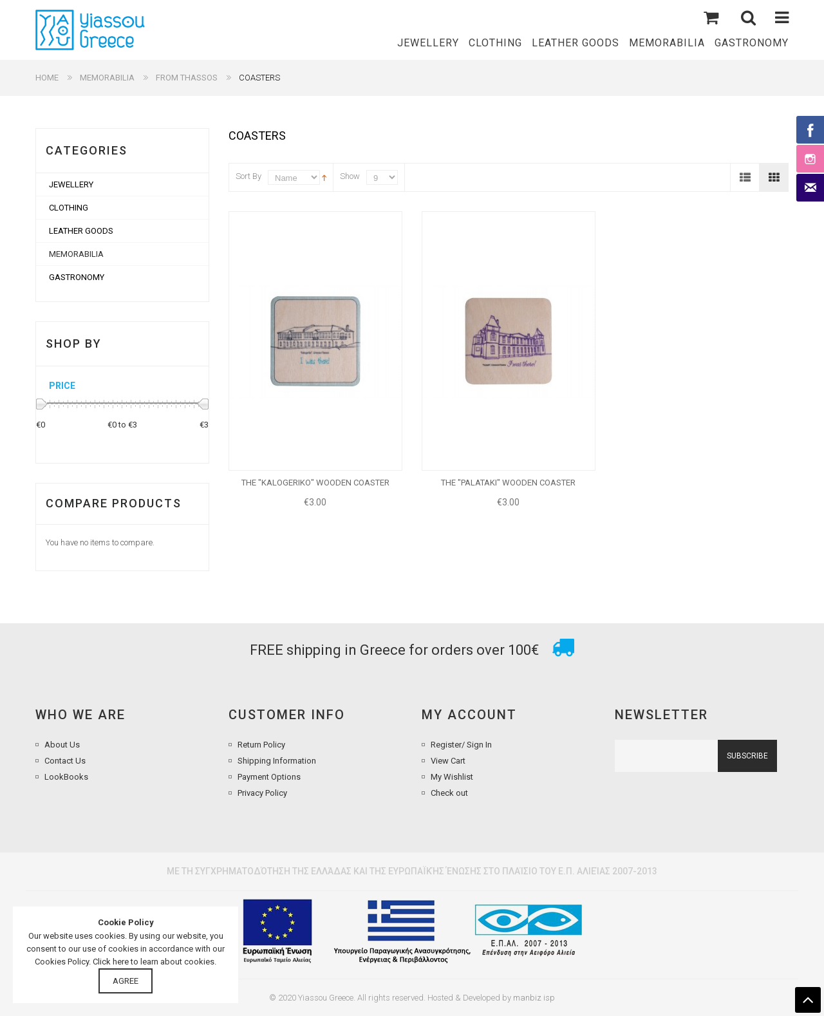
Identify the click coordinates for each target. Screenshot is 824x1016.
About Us (62, 744)
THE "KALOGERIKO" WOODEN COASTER (315, 482)
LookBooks (66, 777)
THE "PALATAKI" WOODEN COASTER (508, 482)
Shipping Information (277, 761)
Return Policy (261, 744)
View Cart (448, 761)
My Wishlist (452, 777)
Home (47, 77)
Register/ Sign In (461, 744)
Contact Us (65, 761)
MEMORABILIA (107, 77)
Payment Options (269, 777)
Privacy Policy (262, 793)
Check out (449, 793)
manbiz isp (534, 997)
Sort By (248, 176)
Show (350, 176)
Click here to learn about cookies (153, 961)
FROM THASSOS (187, 77)
